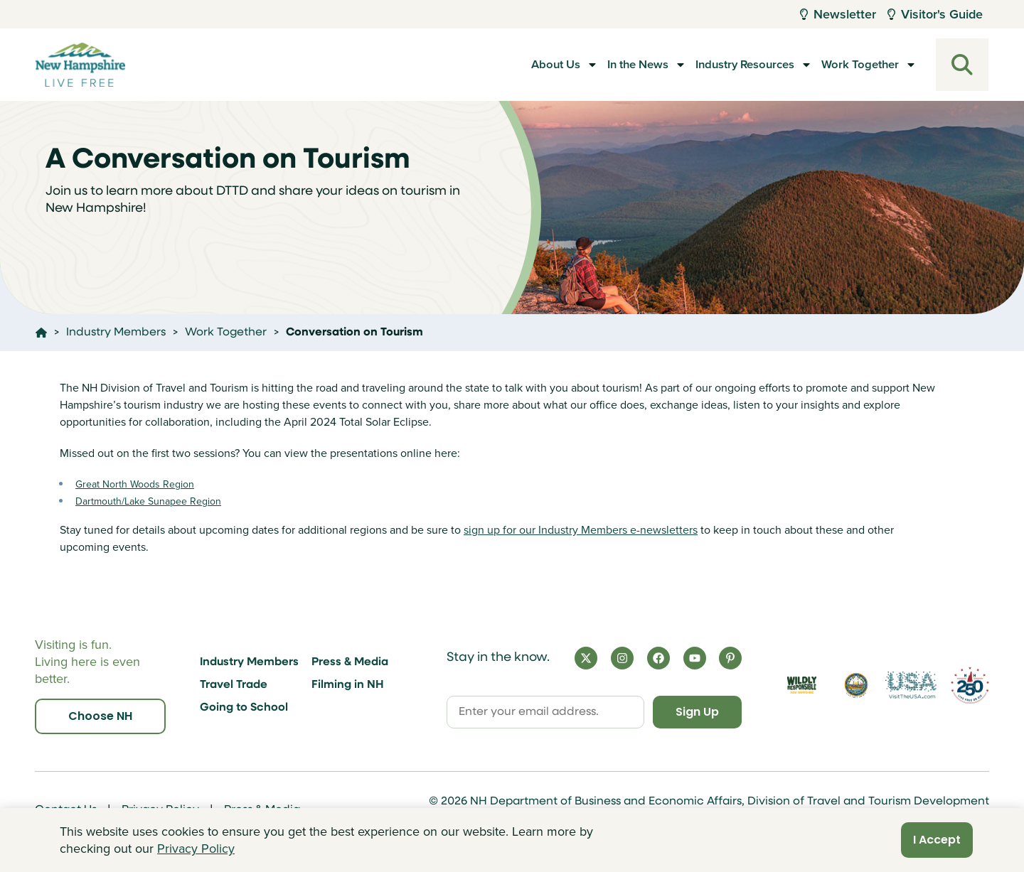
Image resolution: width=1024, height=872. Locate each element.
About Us (514, 64)
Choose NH (100, 716)
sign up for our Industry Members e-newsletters (581, 530)
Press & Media (349, 662)
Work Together (858, 64)
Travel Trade (233, 685)
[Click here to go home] (41, 333)
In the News (608, 64)
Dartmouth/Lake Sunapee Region (148, 501)
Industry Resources (730, 64)
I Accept (937, 839)
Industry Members (249, 662)
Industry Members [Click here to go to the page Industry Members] (116, 332)
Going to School (244, 708)
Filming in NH (347, 685)
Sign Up (697, 712)
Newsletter (838, 14)
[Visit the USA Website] (910, 685)
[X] (586, 658)
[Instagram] (622, 658)
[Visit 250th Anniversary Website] (970, 685)
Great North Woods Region (134, 484)
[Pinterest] (730, 658)
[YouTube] (694, 658)
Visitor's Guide (935, 14)
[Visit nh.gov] (856, 685)
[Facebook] (658, 658)
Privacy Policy (196, 848)
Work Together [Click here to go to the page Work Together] (226, 332)
